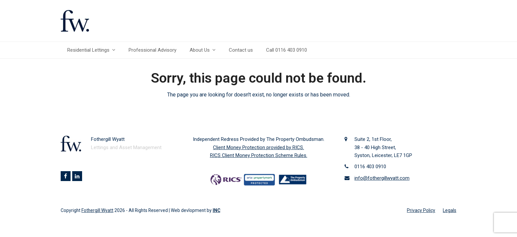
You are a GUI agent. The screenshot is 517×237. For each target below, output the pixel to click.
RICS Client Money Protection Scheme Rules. (258, 155)
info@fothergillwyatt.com (382, 178)
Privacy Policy (421, 210)
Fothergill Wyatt (97, 210)
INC (216, 210)
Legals (449, 210)
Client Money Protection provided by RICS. (258, 147)
